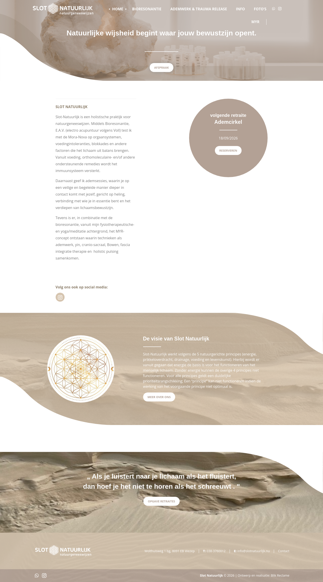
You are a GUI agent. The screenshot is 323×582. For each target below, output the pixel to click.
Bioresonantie (146, 9)
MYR (255, 21)
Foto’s (260, 9)
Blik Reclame (280, 575)
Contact (283, 551)
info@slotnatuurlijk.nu (253, 551)
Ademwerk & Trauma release (198, 9)
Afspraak (161, 67)
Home (117, 9)
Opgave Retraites (161, 501)
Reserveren (228, 150)
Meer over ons (159, 397)
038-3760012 (216, 551)
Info (240, 9)
